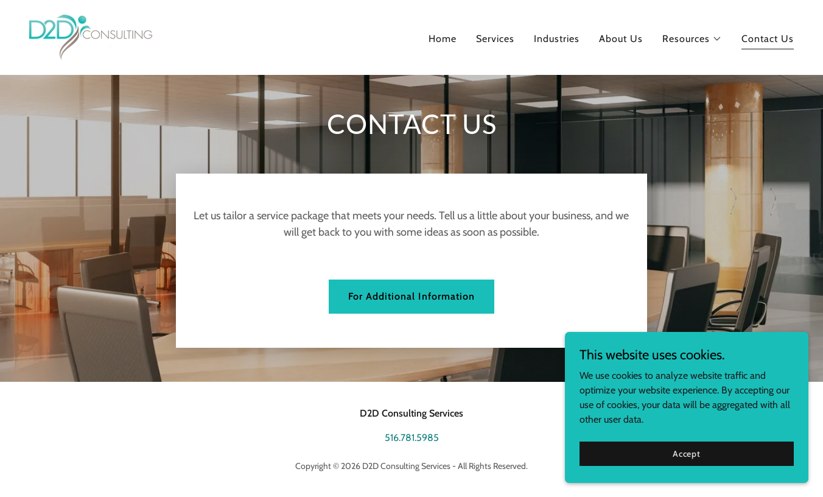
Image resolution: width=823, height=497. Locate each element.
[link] (90, 36)
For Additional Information (411, 296)
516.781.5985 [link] (412, 437)
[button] (692, 39)
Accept (687, 453)
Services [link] (495, 38)
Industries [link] (557, 38)
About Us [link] (621, 38)
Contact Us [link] (767, 38)
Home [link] (443, 38)
